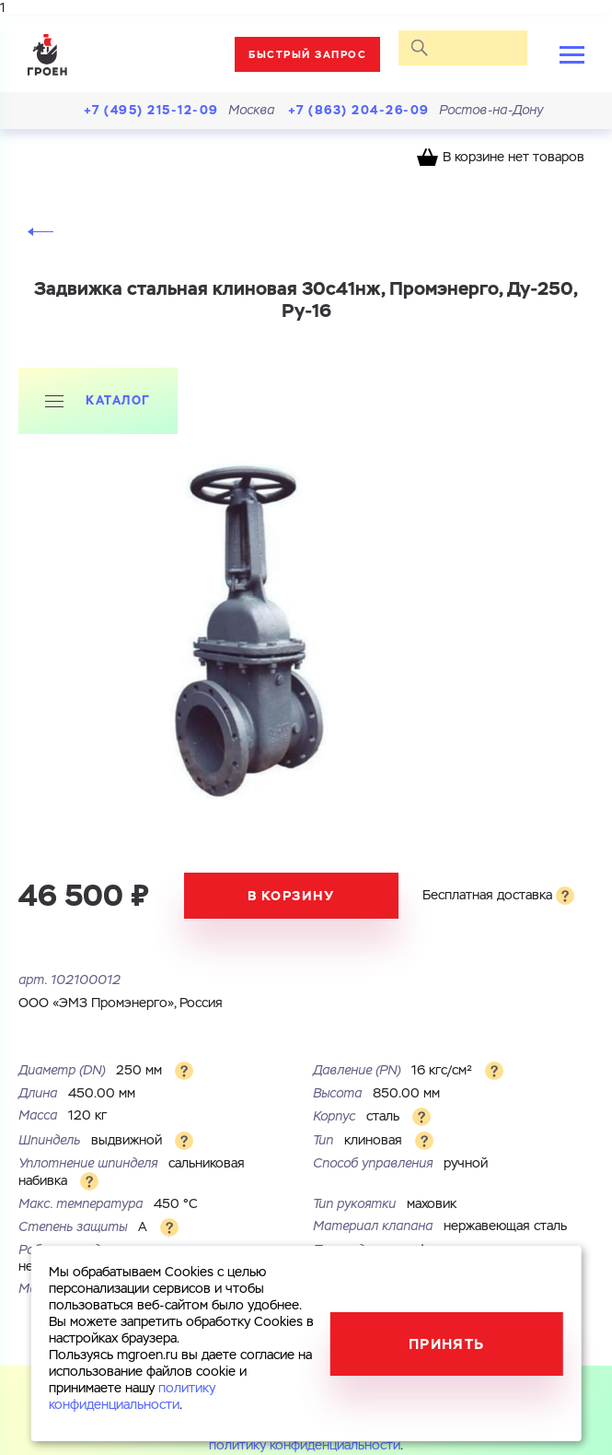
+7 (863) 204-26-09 (359, 110)
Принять (447, 1344)
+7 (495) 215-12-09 (151, 110)
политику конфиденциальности (304, 1445)
